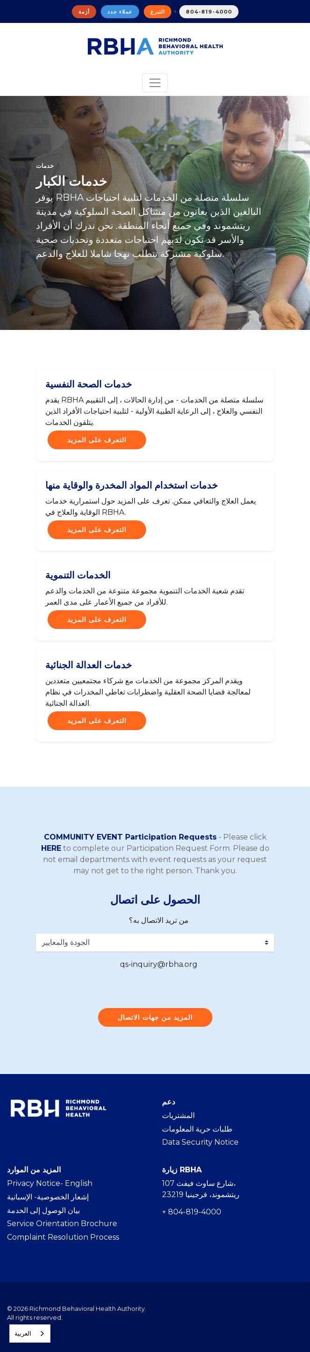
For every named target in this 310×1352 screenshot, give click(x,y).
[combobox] (29, 1333)
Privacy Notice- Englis (47, 1183)
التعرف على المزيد (97, 440)
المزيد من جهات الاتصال (155, 1017)
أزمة (84, 11)
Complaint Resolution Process (63, 1237)
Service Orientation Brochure (62, 1223)
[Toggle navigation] (155, 82)
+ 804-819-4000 (191, 1211)
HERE (51, 848)
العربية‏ (22, 1333)
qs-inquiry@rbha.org (158, 964)
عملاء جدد (120, 11)
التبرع (157, 11)
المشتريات (178, 1115)
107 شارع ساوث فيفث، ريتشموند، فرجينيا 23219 (201, 1189)
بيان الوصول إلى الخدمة (43, 1210)
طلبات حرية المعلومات (197, 1129)
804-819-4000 (209, 11)
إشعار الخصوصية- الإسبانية (48, 1196)
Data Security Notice (200, 1142)
